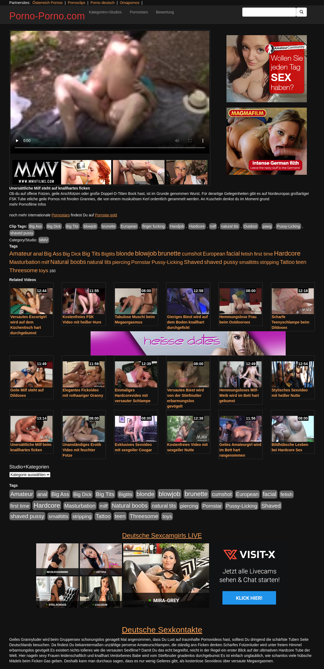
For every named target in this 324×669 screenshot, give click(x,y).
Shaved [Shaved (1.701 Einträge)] (193, 262)
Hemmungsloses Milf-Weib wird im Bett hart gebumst (239, 395)
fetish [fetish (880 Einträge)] (247, 254)
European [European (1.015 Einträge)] (214, 254)
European (129, 226)
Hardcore (197, 226)
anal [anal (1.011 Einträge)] (38, 254)
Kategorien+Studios (105, 12)
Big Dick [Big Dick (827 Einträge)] (72, 254)
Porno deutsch (102, 3)
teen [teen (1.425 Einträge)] (301, 262)
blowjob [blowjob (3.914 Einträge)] (146, 253)
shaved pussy (21, 233)
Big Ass (35, 226)
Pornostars (139, 12)
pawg (267, 226)
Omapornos (129, 3)
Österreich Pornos (47, 3)
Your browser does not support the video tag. (109, 92)
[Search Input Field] (269, 12)
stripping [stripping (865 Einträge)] (269, 262)
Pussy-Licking (288, 226)
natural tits (230, 226)
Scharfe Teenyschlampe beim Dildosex (291, 322)
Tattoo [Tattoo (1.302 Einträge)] (287, 262)
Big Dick (54, 226)
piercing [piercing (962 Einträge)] (121, 262)
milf (213, 226)
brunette (109, 226)
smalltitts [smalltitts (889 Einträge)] (249, 262)
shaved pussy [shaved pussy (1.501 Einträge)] (221, 262)
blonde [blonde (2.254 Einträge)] (125, 253)
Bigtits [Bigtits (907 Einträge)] (108, 254)
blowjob (90, 226)
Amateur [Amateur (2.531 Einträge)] (20, 253)
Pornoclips (76, 3)
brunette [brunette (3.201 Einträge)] (169, 253)
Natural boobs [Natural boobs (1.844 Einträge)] (68, 262)
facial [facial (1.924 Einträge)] (233, 253)
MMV (43, 240)
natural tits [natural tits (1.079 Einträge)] (99, 262)
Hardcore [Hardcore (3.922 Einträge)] (287, 253)
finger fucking (153, 226)
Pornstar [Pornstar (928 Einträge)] (141, 262)
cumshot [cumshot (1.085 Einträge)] (192, 254)
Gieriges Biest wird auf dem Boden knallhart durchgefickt (187, 322)
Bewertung (165, 12)
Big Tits (72, 226)
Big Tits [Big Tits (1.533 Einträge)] (91, 253)
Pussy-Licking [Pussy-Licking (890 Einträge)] (167, 262)
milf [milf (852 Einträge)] (45, 262)
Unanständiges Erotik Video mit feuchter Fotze (82, 449)
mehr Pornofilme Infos (27, 204)
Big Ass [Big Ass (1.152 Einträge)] (53, 254)
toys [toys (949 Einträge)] (43, 270)
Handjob (177, 226)
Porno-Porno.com (47, 15)
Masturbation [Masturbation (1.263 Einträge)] (24, 262)
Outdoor (251, 226)
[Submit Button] (301, 12)
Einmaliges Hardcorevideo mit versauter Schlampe (133, 395)
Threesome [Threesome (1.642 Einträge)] (23, 270)
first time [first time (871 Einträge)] (263, 254)
